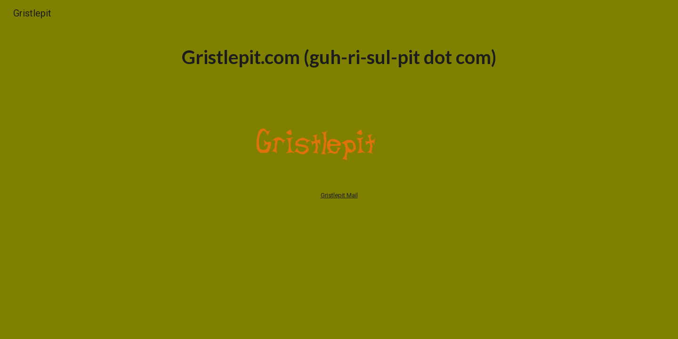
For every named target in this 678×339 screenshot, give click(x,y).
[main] (339, 56)
